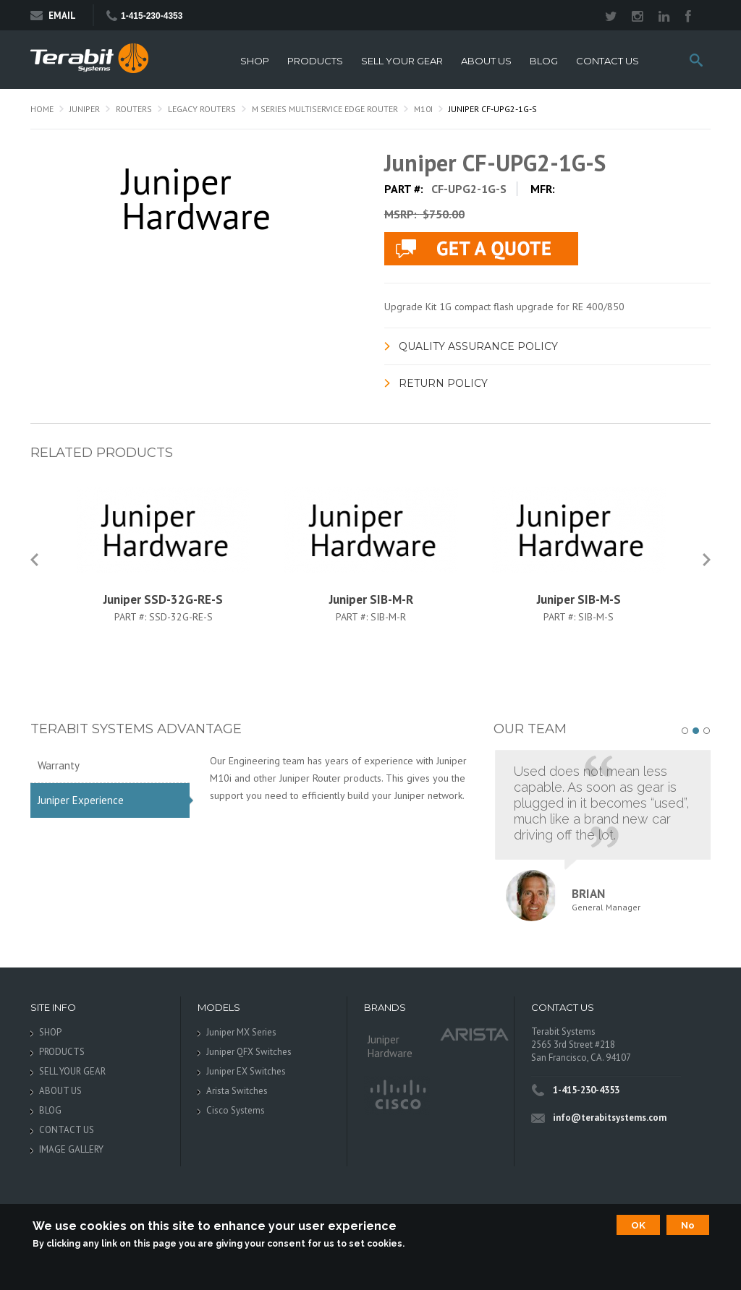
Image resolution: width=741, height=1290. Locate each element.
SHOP (254, 61)
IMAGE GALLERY (71, 1149)
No (688, 1225)
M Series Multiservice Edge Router (325, 108)
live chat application (481, 248)
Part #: (131, 616)
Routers (134, 108)
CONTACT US (607, 61)
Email (53, 15)
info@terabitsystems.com (609, 1117)
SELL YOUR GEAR (402, 61)
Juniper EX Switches (246, 1071)
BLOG (544, 61)
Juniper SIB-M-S (579, 599)
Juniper (84, 108)
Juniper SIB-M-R (371, 599)
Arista (475, 1033)
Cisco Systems (235, 1110)
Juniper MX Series (241, 1032)
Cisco (397, 1095)
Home (42, 108)
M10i (423, 108)
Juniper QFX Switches (249, 1052)
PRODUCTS (315, 61)
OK (638, 1225)
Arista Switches (237, 1091)
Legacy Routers (202, 108)
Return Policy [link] (443, 383)
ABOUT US (486, 61)
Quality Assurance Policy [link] (478, 346)
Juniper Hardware (390, 1046)
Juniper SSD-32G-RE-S (163, 599)
